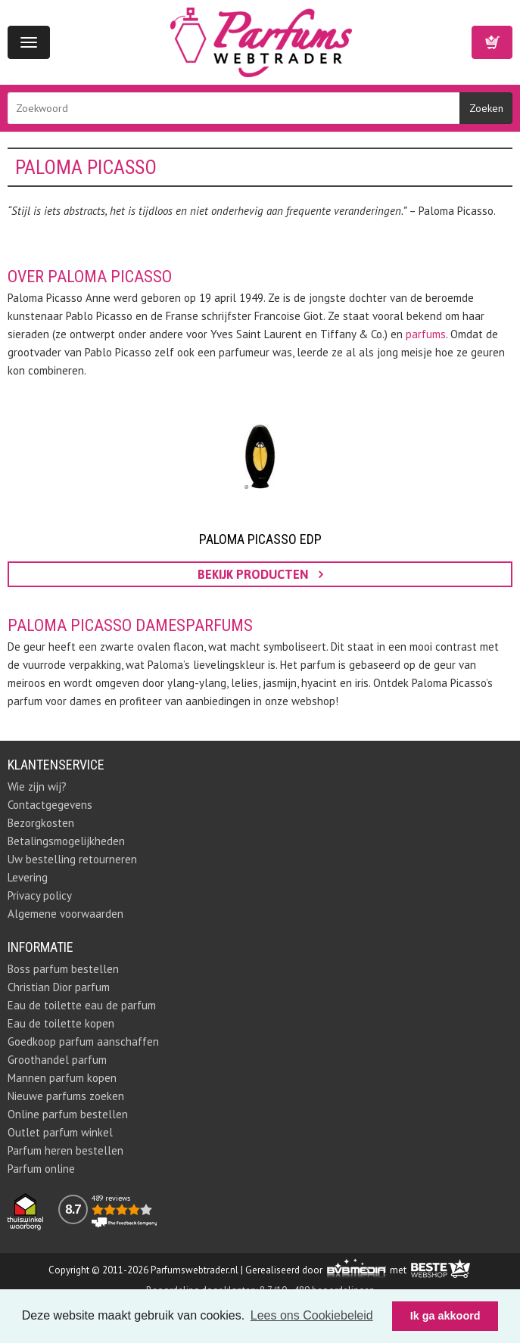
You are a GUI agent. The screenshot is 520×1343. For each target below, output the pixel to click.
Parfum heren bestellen (65, 1150)
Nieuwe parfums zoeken (66, 1096)
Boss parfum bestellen (63, 969)
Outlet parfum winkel (60, 1132)
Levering (28, 877)
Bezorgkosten (41, 823)
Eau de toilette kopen (61, 1023)
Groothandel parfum (57, 1059)
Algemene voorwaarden (65, 913)
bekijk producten (260, 574)
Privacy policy (40, 895)
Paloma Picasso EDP (260, 539)
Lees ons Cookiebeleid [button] (312, 1315)
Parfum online (41, 1168)
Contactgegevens (50, 804)
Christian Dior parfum (59, 987)
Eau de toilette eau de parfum (82, 1005)
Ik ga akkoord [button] (445, 1316)
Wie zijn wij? (37, 786)
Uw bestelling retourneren (72, 859)
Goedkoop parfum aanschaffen (83, 1041)
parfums (426, 334)
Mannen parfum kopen (62, 1078)
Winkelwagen (492, 42)
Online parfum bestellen (68, 1114)
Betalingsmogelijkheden (66, 841)
